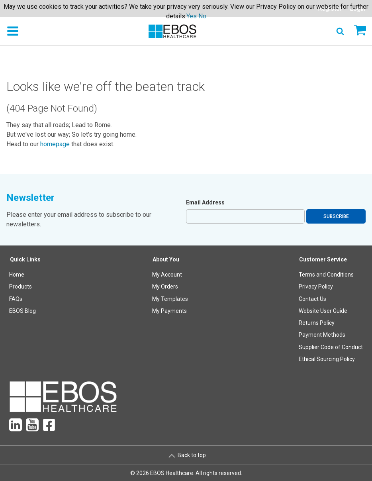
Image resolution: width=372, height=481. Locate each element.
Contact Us (312, 299)
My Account (167, 274)
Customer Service (323, 259)
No (202, 16)
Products (20, 286)
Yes (191, 16)
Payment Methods (322, 335)
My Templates (170, 299)
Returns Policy (317, 323)
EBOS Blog (22, 311)
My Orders (165, 286)
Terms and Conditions (326, 274)
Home (16, 274)
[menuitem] (25, 311)
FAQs (15, 299)
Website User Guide (323, 311)
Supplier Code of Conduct (331, 347)
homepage (55, 144)
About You (166, 259)
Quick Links (25, 259)
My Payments (169, 311)
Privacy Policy (316, 286)
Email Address (205, 202)
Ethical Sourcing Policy (327, 359)
